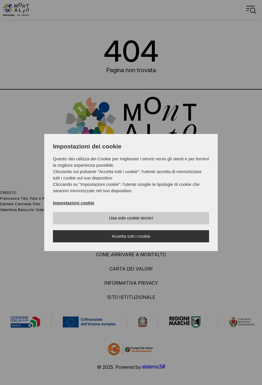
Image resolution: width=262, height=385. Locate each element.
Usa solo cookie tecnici (131, 217)
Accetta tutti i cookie (131, 236)
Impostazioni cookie (73, 202)
